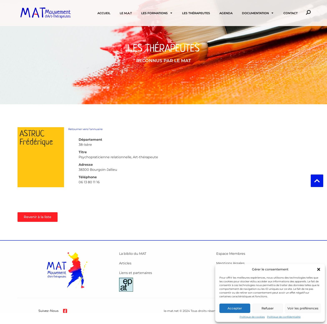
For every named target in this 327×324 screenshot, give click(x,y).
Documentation (258, 12)
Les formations (157, 12)
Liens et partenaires (135, 273)
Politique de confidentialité (284, 316)
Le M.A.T (126, 13)
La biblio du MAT (132, 254)
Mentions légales (230, 263)
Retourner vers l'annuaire (85, 129)
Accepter (235, 308)
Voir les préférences (302, 308)
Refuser (268, 308)
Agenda (226, 13)
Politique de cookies (252, 316)
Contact (290, 13)
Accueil (103, 13)
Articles (125, 263)
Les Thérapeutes (196, 13)
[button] (319, 269)
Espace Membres (230, 254)
